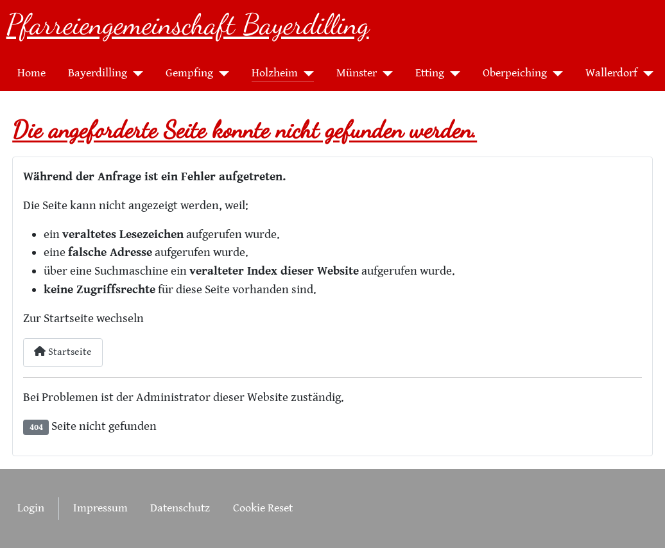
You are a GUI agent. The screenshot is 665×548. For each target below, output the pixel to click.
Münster (356, 73)
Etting (429, 73)
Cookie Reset (263, 508)
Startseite (63, 352)
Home (31, 73)
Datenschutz (180, 508)
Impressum (100, 508)
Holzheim (275, 73)
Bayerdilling (97, 73)
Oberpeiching (515, 73)
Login (30, 508)
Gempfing (189, 73)
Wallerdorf (611, 73)
